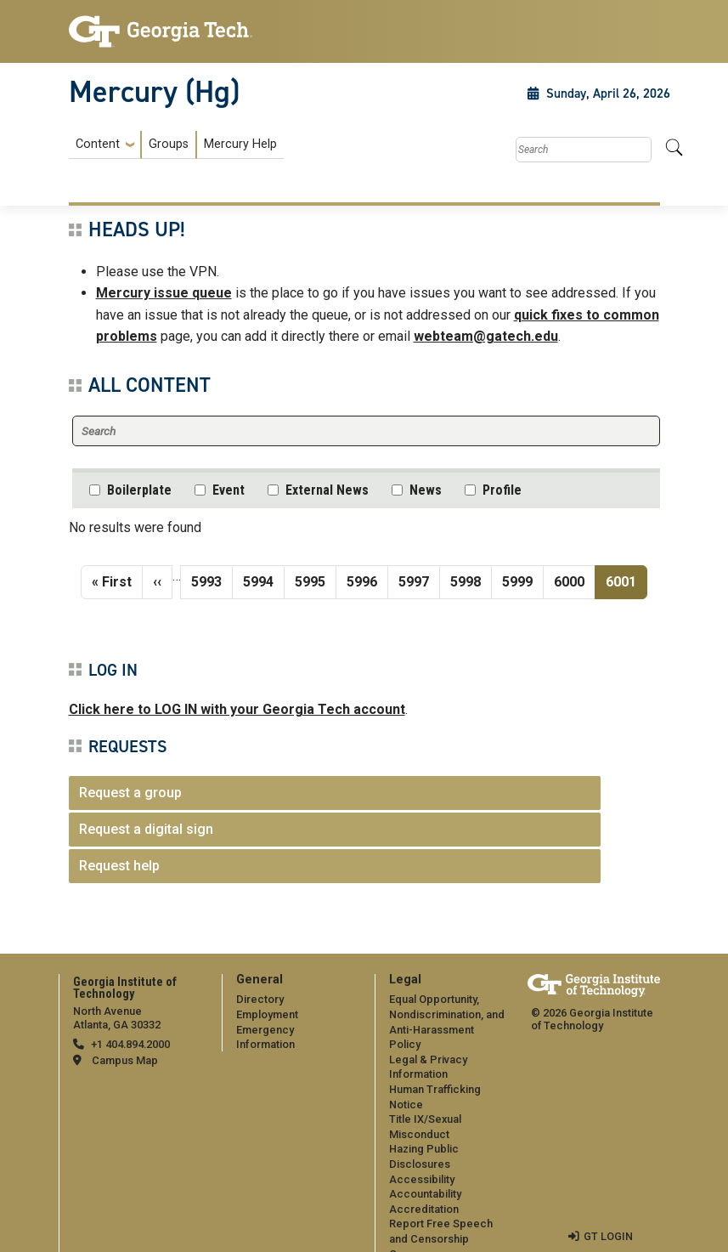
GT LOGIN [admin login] (608, 1221)
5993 (207, 580)
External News (327, 490)
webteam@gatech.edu (486, 336)
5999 (518, 580)
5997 (415, 580)
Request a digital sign (146, 829)
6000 (570, 580)
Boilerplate (139, 490)
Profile (502, 490)
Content (98, 144)
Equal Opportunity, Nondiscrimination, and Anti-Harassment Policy (448, 1014)
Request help (119, 866)
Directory (260, 999)
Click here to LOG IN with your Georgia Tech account (237, 709)
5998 (466, 580)
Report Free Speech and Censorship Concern (441, 1224)
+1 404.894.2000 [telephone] (130, 1044)
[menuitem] (176, 144)
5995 (311, 580)
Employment (267, 1014)
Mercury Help (240, 144)
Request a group (130, 793)
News (425, 490)
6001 (626, 580)
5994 (259, 580)
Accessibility (421, 1164)
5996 (363, 580)
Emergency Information (295, 1029)
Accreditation (424, 1193)
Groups (169, 144)
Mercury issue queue (164, 293)
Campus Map (125, 1060)
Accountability (425, 1178)
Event (228, 490)
